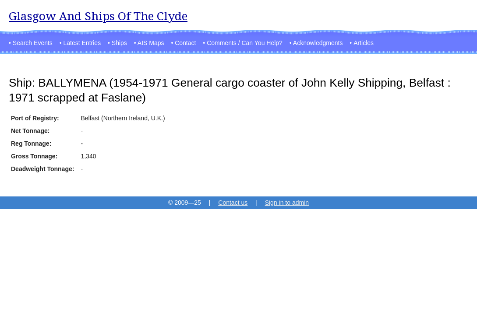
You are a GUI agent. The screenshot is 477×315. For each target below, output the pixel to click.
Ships (119, 42)
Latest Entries (82, 42)
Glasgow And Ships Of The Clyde (98, 16)
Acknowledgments (318, 42)
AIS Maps (151, 42)
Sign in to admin (287, 202)
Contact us (232, 202)
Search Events (33, 42)
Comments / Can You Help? (245, 42)
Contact (185, 42)
